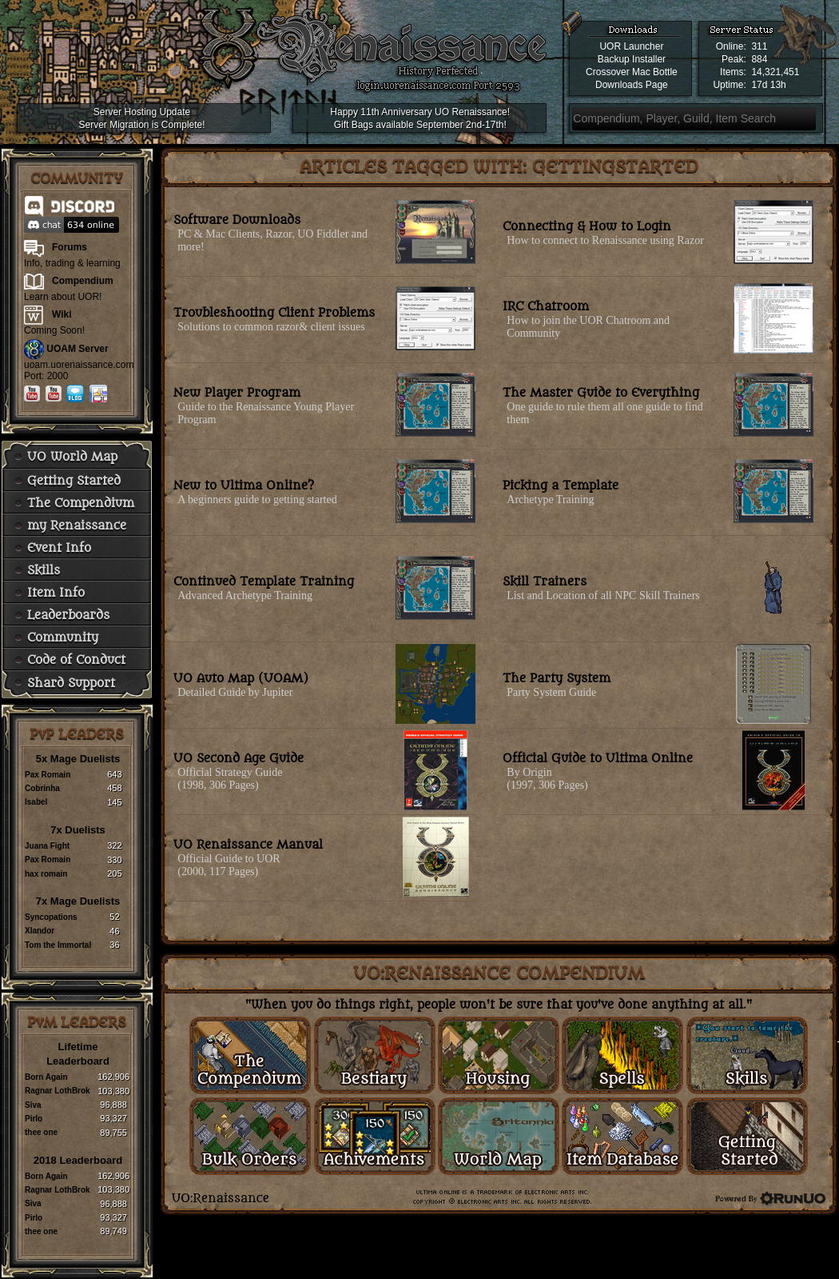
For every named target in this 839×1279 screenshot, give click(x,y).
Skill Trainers (545, 582)
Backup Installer (632, 59)
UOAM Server (77, 348)
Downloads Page (631, 84)
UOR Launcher (631, 46)
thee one (41, 1132)
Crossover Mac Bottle (632, 72)
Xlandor (39, 930)
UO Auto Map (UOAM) (240, 678)
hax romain (46, 873)
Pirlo (33, 1118)
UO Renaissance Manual (248, 845)
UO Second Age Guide (238, 758)
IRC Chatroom (546, 307)
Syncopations (51, 917)
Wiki (62, 314)
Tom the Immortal (58, 945)
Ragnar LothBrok (57, 1090)
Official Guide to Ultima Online (598, 758)
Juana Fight (47, 845)
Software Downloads (236, 220)
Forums (69, 247)
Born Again (46, 1077)
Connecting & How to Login (587, 227)
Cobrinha (42, 788)
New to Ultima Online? (243, 486)
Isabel (36, 801)
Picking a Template (560, 486)
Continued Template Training (263, 582)
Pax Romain (47, 774)
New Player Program (236, 393)
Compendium (82, 280)
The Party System (556, 678)
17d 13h (768, 84)
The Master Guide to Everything (601, 393)
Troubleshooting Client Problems (274, 313)
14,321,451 (775, 72)
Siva (33, 1105)
